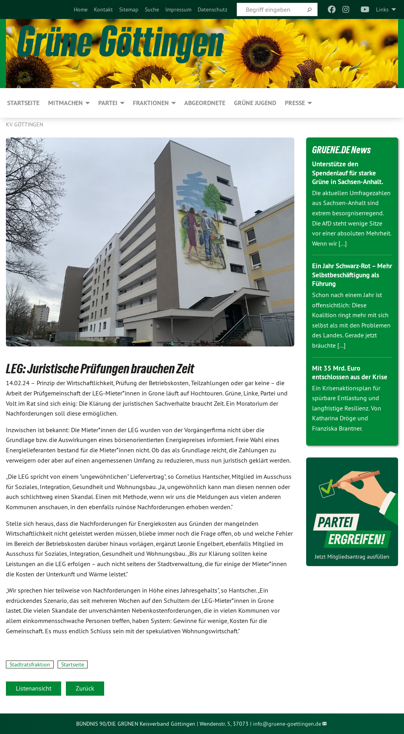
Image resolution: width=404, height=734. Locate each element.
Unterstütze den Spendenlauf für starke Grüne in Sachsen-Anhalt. (350, 172)
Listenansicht (33, 688)
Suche (152, 9)
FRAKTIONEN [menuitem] (151, 103)
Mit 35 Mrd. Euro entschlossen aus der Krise (344, 376)
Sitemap (128, 9)
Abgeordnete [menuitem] (204, 103)
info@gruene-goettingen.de (287, 723)
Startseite (72, 664)
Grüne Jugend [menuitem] (255, 103)
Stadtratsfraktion (29, 664)
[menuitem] (81, 9)
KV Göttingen (24, 124)
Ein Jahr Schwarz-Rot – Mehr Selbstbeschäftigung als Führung (352, 274)
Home (81, 9)
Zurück (85, 688)
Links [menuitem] (382, 9)
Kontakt (103, 9)
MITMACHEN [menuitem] (65, 103)
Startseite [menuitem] (23, 103)
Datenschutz (212, 9)
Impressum (178, 9)
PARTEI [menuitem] (108, 103)
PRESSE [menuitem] (295, 103)
